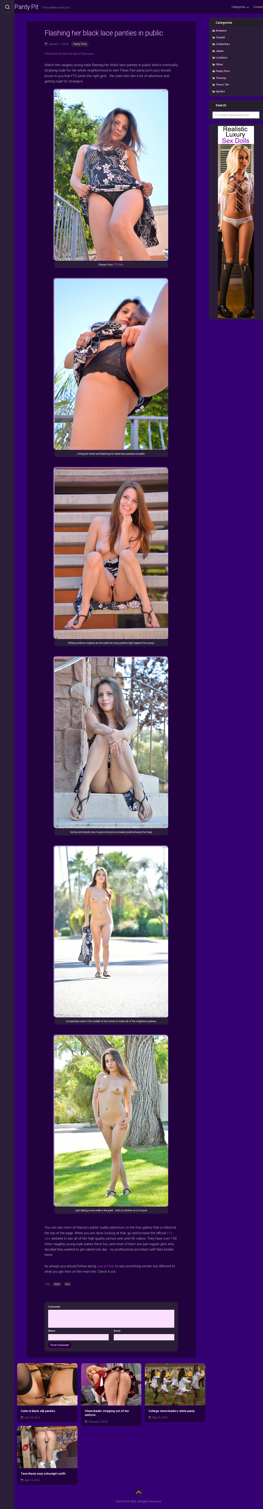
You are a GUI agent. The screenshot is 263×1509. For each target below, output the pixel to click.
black (57, 1284)
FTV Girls (118, 265)
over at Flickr (107, 1266)
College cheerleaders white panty (172, 1411)
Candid (220, 38)
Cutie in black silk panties (38, 1411)
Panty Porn (80, 44)
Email (117, 1331)
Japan (220, 51)
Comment (55, 1306)
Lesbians (221, 58)
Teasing (221, 78)
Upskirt (220, 92)
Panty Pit (34, 7)
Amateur (221, 31)
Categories (231, 7)
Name (51, 1331)
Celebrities (223, 45)
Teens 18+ (222, 85)
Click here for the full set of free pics (72, 54)
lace (67, 1284)
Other (219, 65)
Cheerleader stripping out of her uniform (107, 1413)
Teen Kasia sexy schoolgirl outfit (43, 1473)
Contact (251, 7)
